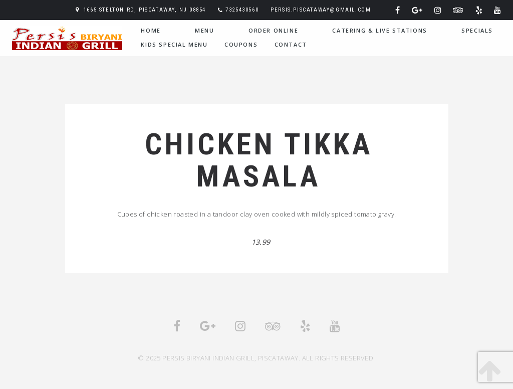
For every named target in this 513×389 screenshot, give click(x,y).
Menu (204, 30)
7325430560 (242, 10)
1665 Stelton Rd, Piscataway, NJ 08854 (145, 10)
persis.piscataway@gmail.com (321, 10)
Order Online (273, 30)
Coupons (241, 44)
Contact (291, 44)
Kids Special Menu (174, 44)
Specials (477, 30)
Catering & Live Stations (379, 30)
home (150, 30)
